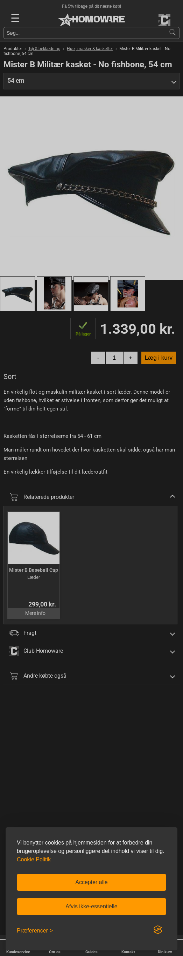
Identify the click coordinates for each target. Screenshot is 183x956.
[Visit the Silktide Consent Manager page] (157, 930)
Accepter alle (91, 882)
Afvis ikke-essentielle (91, 906)
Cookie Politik (34, 859)
